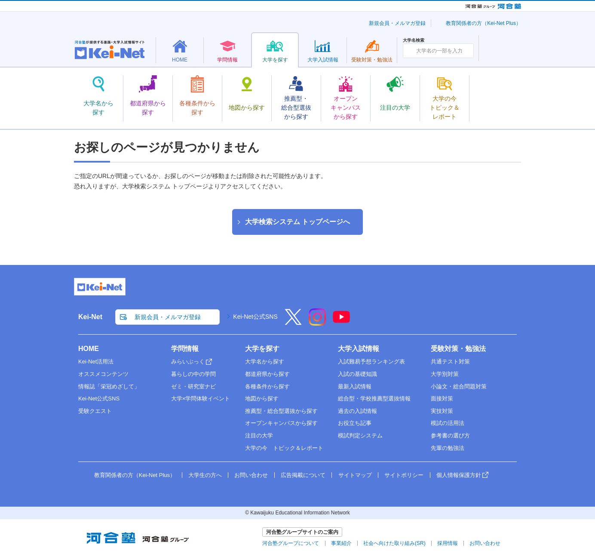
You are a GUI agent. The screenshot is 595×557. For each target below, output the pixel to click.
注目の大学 (259, 435)
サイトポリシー (403, 475)
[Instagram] (317, 322)
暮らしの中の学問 (193, 374)
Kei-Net (90, 316)
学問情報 (185, 348)
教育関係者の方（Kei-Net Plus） (483, 23)
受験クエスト (95, 411)
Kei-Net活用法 (95, 361)
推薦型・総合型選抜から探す (281, 411)
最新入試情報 (354, 386)
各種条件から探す (267, 386)
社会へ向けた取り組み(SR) (394, 543)
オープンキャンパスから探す (281, 423)
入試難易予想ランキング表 (371, 361)
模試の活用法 (447, 423)
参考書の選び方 (450, 435)
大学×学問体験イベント (200, 398)
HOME (88, 348)
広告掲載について (303, 475)
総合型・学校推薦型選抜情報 (374, 398)
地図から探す (262, 398)
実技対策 (442, 411)
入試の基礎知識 (357, 374)
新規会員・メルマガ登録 (397, 23)
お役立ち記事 (354, 423)
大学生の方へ (205, 475)
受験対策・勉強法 (458, 348)
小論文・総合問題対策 (459, 386)
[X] (293, 322)
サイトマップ (355, 475)
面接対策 (442, 398)
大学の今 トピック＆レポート (284, 448)
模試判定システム (360, 435)
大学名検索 (413, 40)
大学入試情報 (358, 348)
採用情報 (447, 543)
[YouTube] (341, 322)
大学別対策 (445, 374)
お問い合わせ (251, 475)
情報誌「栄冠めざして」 (109, 386)
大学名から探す (264, 361)
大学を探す (262, 348)
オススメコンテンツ (103, 374)
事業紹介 (341, 543)
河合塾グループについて (290, 543)
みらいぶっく (188, 361)
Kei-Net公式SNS (255, 316)
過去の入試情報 (357, 411)
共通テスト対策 (450, 361)
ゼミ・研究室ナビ (193, 386)
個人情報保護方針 (458, 475)
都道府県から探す (267, 374)
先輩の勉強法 (447, 448)
